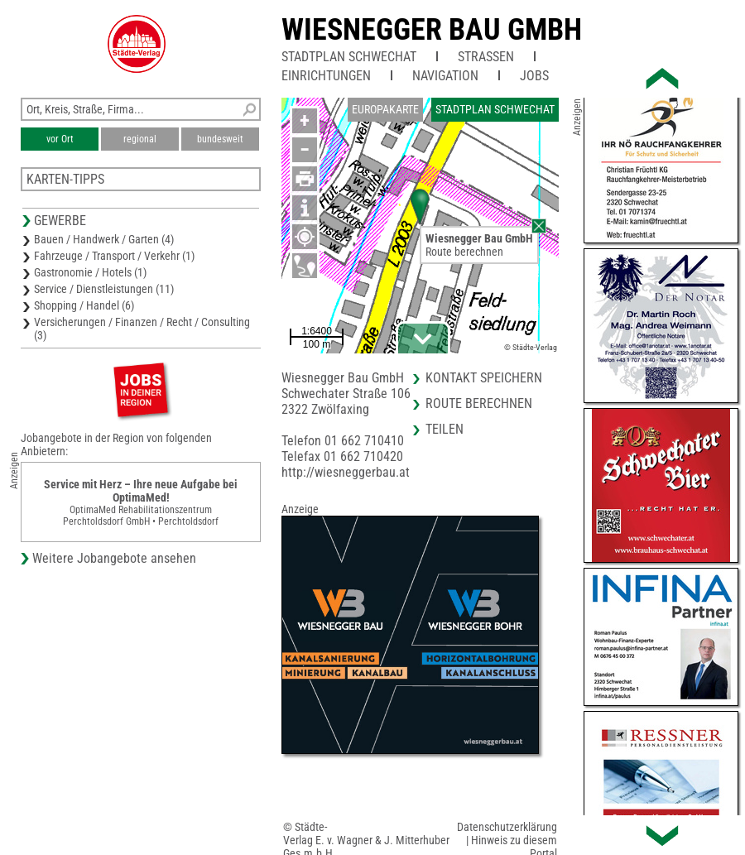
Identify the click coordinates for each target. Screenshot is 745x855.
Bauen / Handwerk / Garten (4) (104, 239)
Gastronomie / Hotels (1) (90, 272)
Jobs (534, 76)
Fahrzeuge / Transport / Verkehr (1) (114, 255)
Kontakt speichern (483, 378)
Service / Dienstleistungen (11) (104, 288)
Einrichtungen (326, 76)
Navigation (445, 76)
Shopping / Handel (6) (84, 305)
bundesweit (220, 139)
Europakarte (385, 109)
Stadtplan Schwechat (348, 57)
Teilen (444, 429)
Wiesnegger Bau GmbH (431, 29)
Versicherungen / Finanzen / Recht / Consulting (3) (142, 328)
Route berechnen (464, 251)
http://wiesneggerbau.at (345, 472)
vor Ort (60, 139)
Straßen (486, 57)
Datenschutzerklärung (507, 826)
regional (139, 139)
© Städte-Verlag (530, 347)
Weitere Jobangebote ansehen (114, 558)
